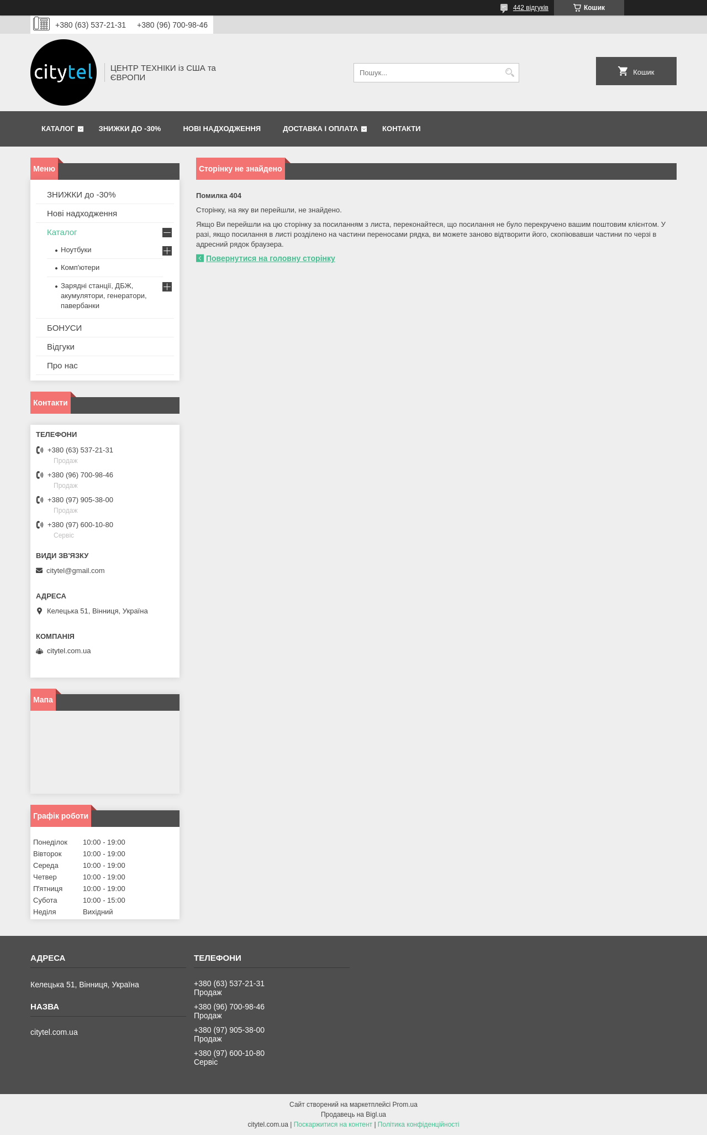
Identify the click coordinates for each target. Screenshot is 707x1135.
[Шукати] (509, 72)
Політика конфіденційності (419, 1124)
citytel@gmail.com (75, 570)
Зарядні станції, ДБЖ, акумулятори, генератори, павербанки (104, 296)
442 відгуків (530, 8)
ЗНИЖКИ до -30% (130, 128)
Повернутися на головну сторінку (270, 258)
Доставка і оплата (320, 128)
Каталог (58, 128)
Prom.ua (405, 1104)
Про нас (62, 365)
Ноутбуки (76, 250)
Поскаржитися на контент (333, 1124)
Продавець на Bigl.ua (353, 1114)
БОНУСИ (64, 327)
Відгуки (61, 346)
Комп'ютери (80, 267)
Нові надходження (222, 128)
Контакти (401, 128)
